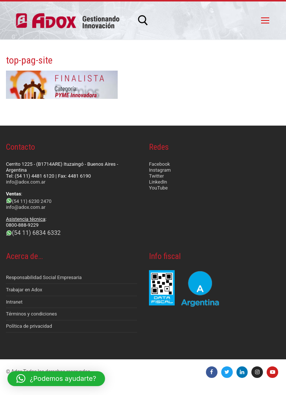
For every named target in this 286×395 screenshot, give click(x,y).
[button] (56, 378)
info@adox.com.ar (25, 182)
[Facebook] (211, 372)
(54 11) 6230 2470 (31, 201)
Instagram (160, 170)
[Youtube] (272, 372)
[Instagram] (257, 372)
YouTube (158, 188)
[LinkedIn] (242, 372)
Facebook (159, 164)
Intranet (14, 302)
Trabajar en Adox (24, 289)
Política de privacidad (29, 326)
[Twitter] (227, 372)
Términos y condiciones (31, 314)
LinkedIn (158, 182)
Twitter (156, 176)
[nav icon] (265, 20)
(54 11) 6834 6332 (36, 232)
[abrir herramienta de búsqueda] (143, 20)
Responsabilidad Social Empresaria (44, 277)
